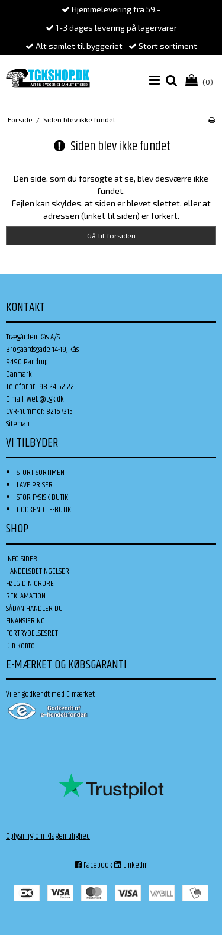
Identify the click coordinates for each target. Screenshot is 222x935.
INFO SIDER (21, 558)
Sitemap (18, 424)
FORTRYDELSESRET (32, 633)
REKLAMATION (26, 596)
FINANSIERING (25, 620)
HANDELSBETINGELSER (37, 571)
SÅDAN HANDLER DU (34, 608)
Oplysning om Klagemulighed (48, 836)
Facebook (93, 865)
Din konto (20, 645)
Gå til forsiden (111, 235)
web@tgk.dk (45, 399)
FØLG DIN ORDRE (30, 583)
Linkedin (131, 865)
